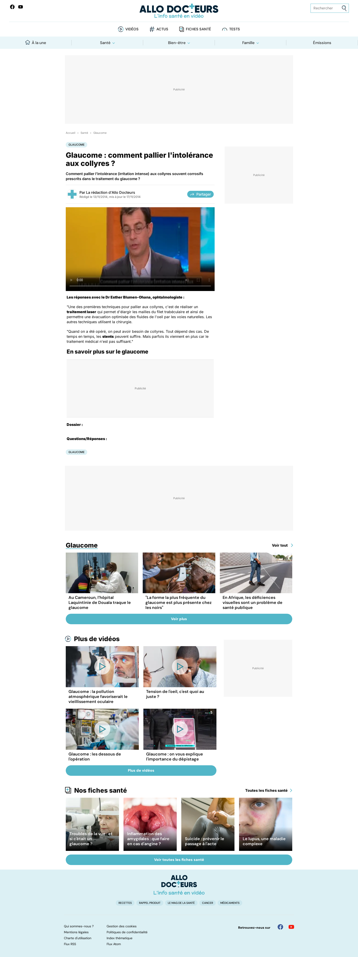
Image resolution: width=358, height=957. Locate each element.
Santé (105, 42)
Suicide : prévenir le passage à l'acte (204, 841)
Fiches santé (198, 29)
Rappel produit (150, 903)
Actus (162, 29)
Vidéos (132, 29)
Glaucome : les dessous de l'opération (94, 756)
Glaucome (100, 133)
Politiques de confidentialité (127, 932)
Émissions (322, 42)
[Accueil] (179, 885)
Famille (248, 42)
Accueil (70, 133)
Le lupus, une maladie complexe (264, 841)
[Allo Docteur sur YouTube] (291, 927)
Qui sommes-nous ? (79, 926)
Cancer (207, 903)
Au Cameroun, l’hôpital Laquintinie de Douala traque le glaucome (99, 602)
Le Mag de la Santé (181, 903)
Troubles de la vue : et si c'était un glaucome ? (91, 838)
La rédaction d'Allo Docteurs (110, 192)
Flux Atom (114, 944)
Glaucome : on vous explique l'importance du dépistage (174, 756)
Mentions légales (76, 932)
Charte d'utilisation (77, 938)
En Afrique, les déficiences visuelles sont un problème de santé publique (252, 602)
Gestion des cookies (122, 926)
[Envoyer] (344, 8)
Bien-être (177, 42)
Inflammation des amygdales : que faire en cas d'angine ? (148, 838)
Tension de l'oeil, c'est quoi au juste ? (175, 694)
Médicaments (230, 903)
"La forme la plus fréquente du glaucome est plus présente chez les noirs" (178, 602)
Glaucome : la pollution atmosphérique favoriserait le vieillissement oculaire (98, 696)
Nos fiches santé (100, 790)
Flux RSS (70, 944)
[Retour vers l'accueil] (179, 11)
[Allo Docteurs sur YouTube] (20, 7)
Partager (200, 194)
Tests (234, 29)
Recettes (125, 903)
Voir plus (179, 618)
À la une (35, 42)
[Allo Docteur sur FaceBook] (12, 7)
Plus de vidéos (97, 638)
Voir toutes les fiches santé (179, 859)
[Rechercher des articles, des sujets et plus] (330, 8)
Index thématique (119, 938)
